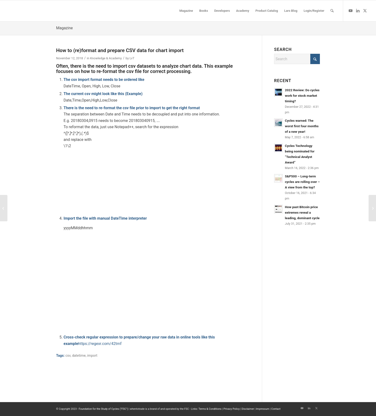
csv (67, 356)
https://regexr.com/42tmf (100, 343)
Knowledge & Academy (106, 58)
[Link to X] (365, 10)
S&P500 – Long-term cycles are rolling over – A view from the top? (302, 181)
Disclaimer (248, 408)
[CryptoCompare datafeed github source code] (3, 208)
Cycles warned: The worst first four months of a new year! (302, 126)
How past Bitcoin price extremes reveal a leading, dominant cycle (302, 212)
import (92, 356)
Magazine (64, 28)
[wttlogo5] (43, 10)
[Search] (332, 10)
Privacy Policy (231, 408)
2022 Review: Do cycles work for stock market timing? (302, 95)
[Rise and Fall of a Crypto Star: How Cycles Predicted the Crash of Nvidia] (372, 208)
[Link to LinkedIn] (357, 10)
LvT (131, 58)
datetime (79, 356)
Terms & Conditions (210, 408)
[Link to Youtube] (350, 10)
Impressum (262, 408)
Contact (275, 408)
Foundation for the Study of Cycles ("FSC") (103, 408)
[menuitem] (186, 10)
